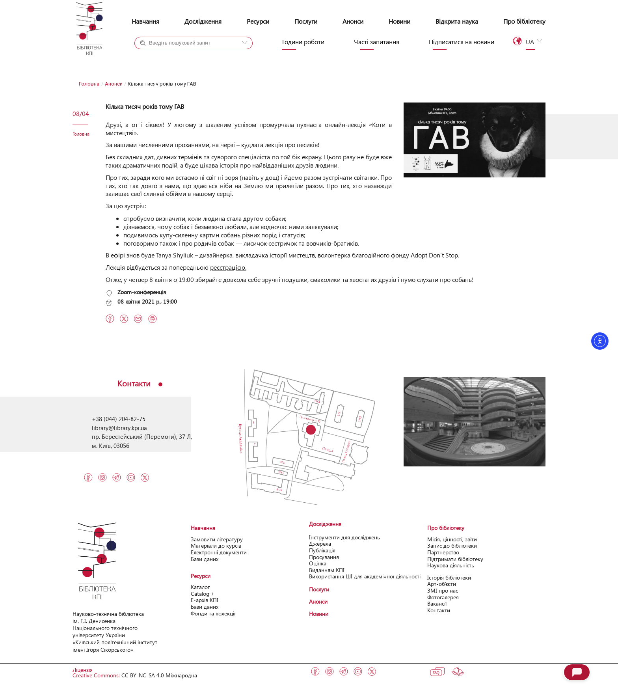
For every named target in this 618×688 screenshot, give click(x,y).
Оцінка (317, 563)
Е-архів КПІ (204, 600)
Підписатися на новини (461, 42)
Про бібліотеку (524, 21)
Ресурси (258, 21)
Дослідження (203, 21)
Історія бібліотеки (449, 577)
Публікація (322, 550)
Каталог (200, 587)
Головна (89, 84)
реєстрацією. (228, 267)
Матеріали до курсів (216, 545)
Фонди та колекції (213, 613)
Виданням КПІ (326, 570)
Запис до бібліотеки (452, 545)
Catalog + (203, 593)
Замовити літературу (217, 539)
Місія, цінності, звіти (452, 539)
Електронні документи (219, 552)
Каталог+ (161, 57)
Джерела (320, 543)
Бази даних (204, 559)
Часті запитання (376, 42)
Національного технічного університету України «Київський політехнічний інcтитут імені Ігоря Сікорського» (115, 638)
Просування (324, 557)
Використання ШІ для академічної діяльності (365, 576)
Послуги (305, 21)
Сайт (209, 57)
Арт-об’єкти (441, 583)
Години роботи (303, 42)
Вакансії (437, 603)
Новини (399, 21)
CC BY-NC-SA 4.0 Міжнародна (159, 675)
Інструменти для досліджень (344, 537)
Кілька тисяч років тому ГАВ (145, 106)
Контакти (438, 610)
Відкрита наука (457, 21)
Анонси (353, 21)
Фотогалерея (443, 597)
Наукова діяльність (450, 565)
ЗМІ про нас (442, 590)
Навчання (145, 21)
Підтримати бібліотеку (455, 559)
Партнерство (443, 552)
